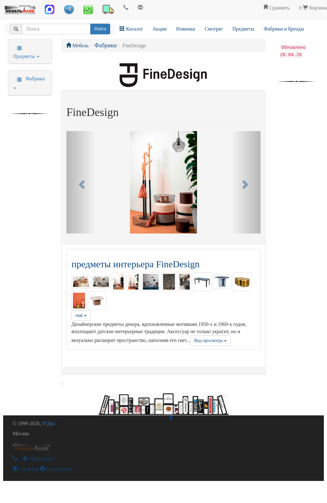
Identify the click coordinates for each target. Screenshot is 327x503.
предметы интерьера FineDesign (135, 264)
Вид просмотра (210, 340)
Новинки (185, 29)
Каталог (131, 29)
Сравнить (276, 7)
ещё (81, 315)
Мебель (77, 45)
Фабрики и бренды (284, 29)
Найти (100, 28)
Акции (160, 29)
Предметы (243, 29)
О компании (56, 469)
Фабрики (105, 45)
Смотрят (214, 29)
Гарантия (26, 469)
